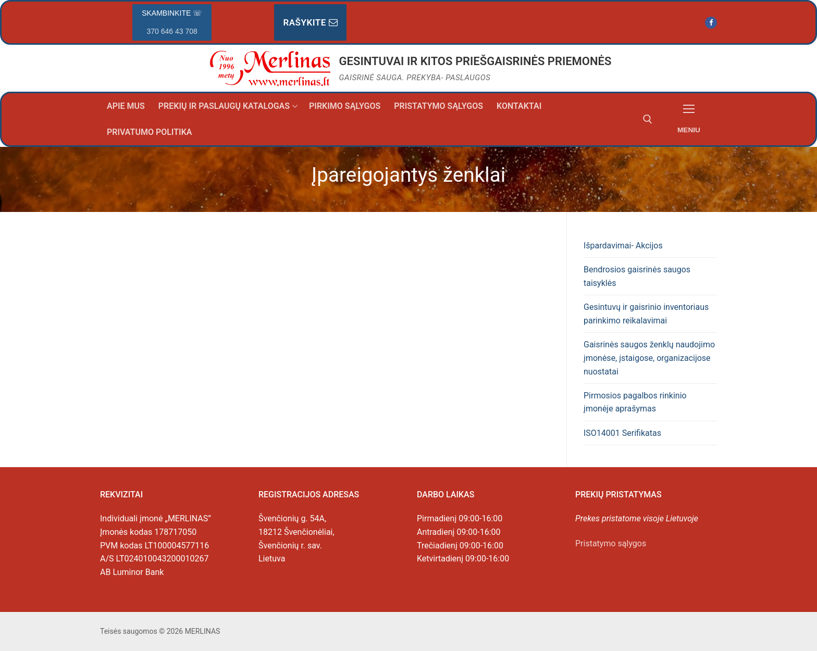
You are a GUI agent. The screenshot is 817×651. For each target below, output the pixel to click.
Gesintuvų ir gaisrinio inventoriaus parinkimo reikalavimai (646, 314)
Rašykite (310, 22)
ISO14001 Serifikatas (622, 433)
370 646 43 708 (172, 31)
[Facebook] (711, 23)
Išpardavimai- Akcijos (623, 246)
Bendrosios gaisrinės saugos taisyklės (637, 276)
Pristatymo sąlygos (610, 543)
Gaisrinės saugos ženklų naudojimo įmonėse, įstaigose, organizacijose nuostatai (649, 358)
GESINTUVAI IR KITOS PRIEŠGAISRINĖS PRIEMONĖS (475, 61)
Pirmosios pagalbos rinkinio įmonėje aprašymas (635, 402)
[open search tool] (647, 119)
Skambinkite (172, 22)
